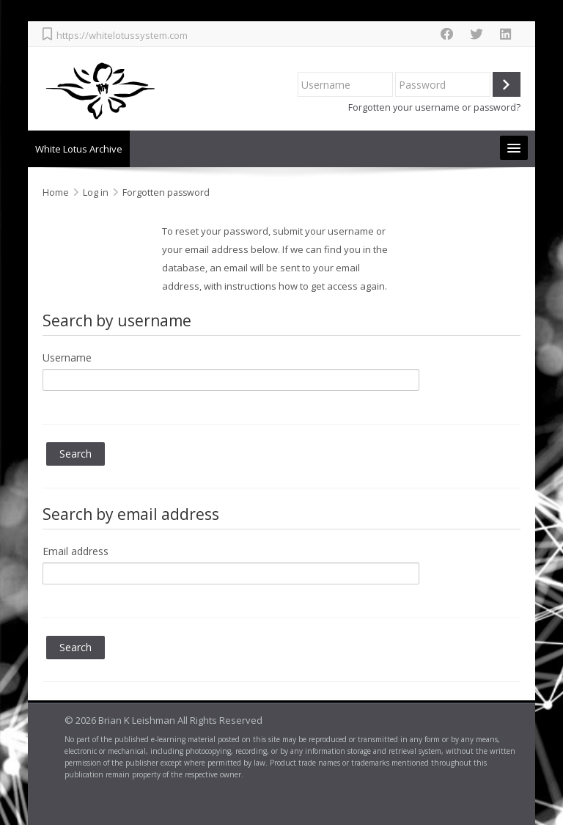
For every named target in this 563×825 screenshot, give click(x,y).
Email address (75, 551)
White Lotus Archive (78, 148)
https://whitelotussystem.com (122, 35)
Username (67, 357)
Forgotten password (166, 192)
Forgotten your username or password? (434, 107)
